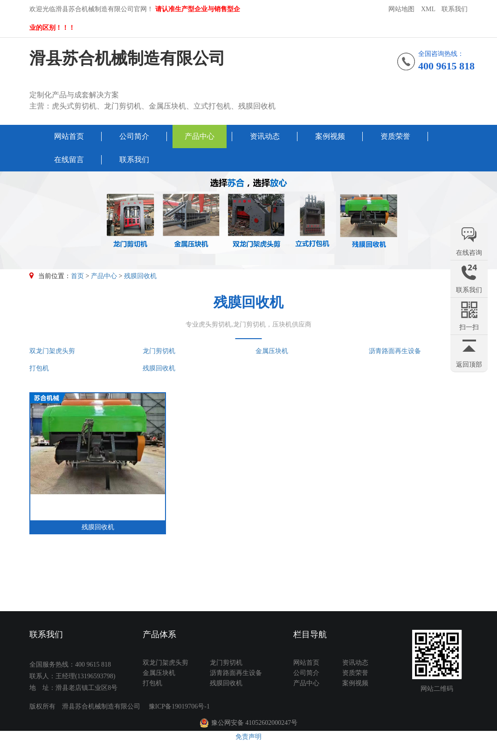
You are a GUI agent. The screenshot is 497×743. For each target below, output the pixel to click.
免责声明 (248, 736)
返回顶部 (469, 364)
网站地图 (401, 9)
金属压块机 (271, 351)
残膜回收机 (140, 276)
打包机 (39, 368)
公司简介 (134, 136)
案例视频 (330, 136)
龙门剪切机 (159, 351)
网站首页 (69, 136)
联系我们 (455, 9)
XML (428, 9)
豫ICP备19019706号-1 (179, 706)
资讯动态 (265, 136)
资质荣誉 (395, 136)
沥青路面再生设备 (395, 351)
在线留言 (69, 160)
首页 (77, 276)
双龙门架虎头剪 (52, 351)
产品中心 (199, 136)
